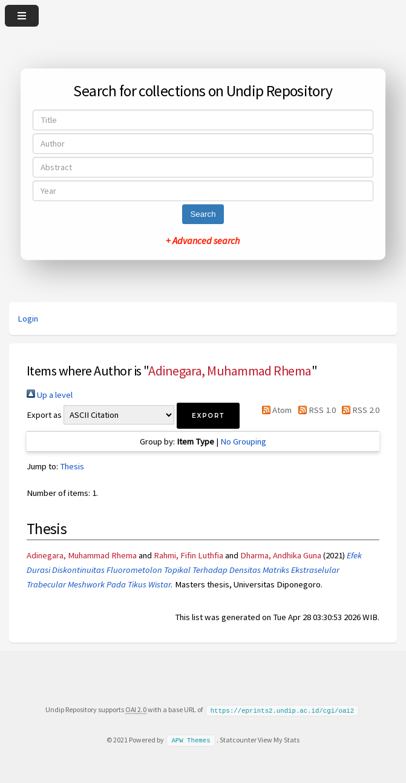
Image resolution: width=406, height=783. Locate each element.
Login (28, 318)
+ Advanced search (203, 240)
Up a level (50, 394)
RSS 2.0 (358, 410)
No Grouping (243, 441)
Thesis (72, 466)
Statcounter (238, 739)
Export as (44, 414)
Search (202, 214)
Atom (275, 410)
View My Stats (279, 739)
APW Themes (190, 739)
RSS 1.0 (314, 410)
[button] (208, 416)
